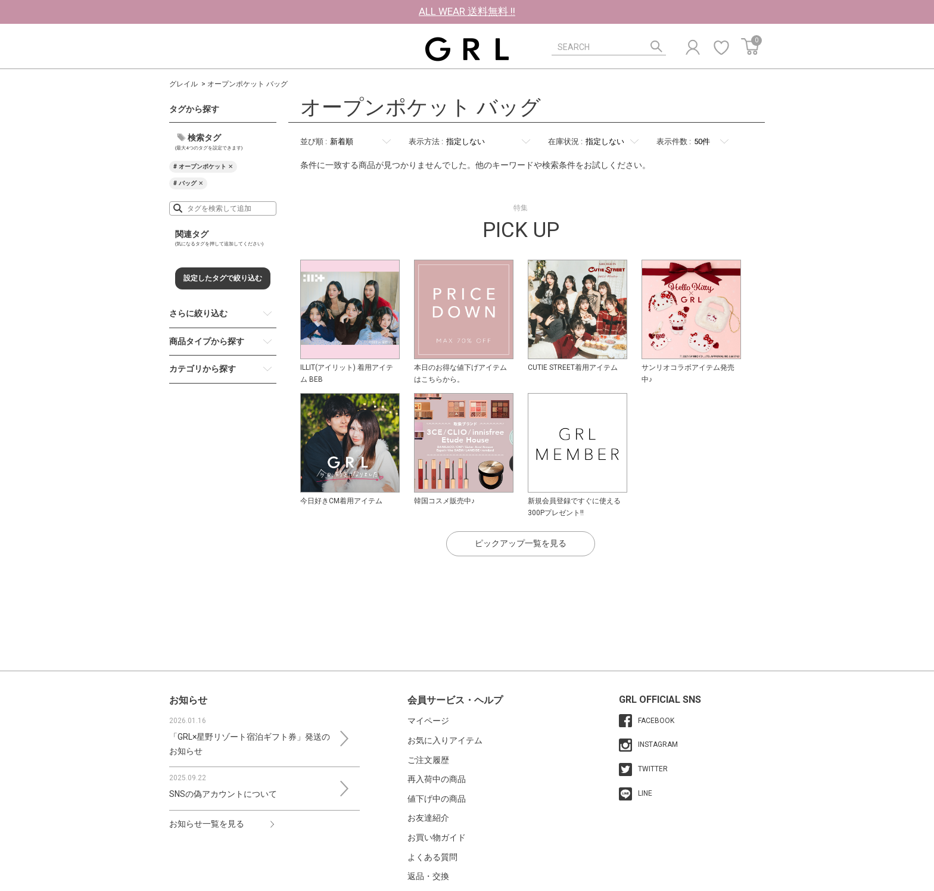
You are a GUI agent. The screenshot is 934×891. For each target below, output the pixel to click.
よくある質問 (432, 857)
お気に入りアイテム (444, 740)
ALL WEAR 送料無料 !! (467, 11)
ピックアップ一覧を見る (520, 543)
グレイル (183, 84)
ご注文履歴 (428, 760)
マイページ (428, 720)
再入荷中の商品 (436, 779)
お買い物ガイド (436, 837)
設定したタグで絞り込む (222, 278)
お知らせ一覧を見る (206, 823)
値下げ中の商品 (436, 798)
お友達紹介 (428, 818)
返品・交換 (428, 876)
